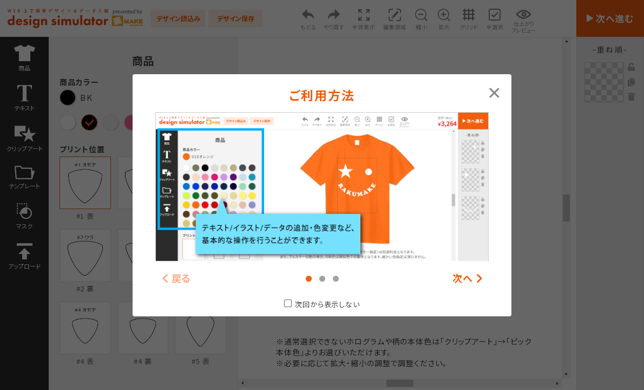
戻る (182, 278)
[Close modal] (494, 91)
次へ (462, 278)
